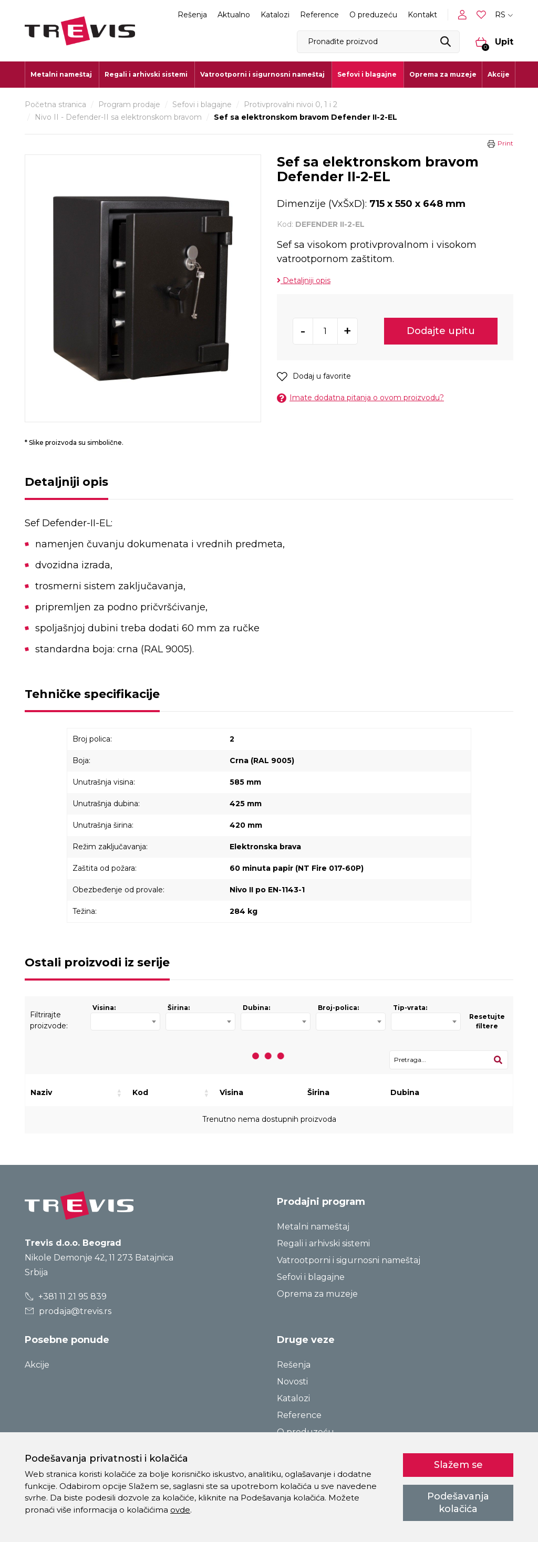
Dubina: (256, 1008)
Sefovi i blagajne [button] (367, 74)
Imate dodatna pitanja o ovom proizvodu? (360, 397)
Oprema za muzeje (443, 74)
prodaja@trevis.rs (68, 1311)
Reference (319, 14)
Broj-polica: (338, 1008)
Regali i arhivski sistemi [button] (146, 74)
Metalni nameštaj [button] (61, 74)
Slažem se (458, 1465)
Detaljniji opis (303, 280)
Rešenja (192, 14)
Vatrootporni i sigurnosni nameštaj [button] (262, 74)
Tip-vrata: (410, 1008)
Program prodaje (129, 104)
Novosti (292, 1382)
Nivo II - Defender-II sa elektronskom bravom (118, 117)
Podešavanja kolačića (458, 1502)
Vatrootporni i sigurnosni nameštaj (348, 1260)
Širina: (179, 1008)
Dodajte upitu (441, 331)
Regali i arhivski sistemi (323, 1243)
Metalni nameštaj (313, 1227)
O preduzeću (373, 14)
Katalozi (275, 14)
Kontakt (422, 14)
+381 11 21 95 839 (66, 1296)
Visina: (104, 1008)
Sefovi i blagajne (202, 104)
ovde (180, 1510)
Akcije (499, 74)
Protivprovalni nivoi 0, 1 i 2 (290, 104)
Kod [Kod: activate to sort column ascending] (140, 1092)
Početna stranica (55, 104)
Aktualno (234, 14)
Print (505, 143)
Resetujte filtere (487, 1021)
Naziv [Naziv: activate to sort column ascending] (41, 1092)
